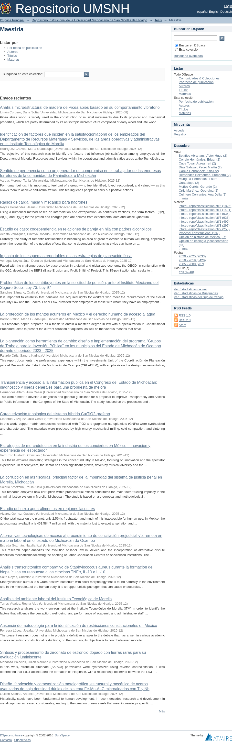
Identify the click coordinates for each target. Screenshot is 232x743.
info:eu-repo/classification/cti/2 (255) (204, 229)
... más (183, 198)
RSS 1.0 (184, 315)
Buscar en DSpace (190, 45)
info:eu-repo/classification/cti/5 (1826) (205, 206)
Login (228, 6)
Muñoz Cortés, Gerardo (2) (198, 186)
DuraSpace (62, 735)
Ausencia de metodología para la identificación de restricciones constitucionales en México (78, 625)
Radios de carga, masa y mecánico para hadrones (43, 202)
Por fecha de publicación (24, 48)
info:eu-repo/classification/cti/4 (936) (204, 214)
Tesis (158, 20)
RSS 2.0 (184, 320)
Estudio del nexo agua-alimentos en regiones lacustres (47, 509)
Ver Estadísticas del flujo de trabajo (198, 297)
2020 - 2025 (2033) (192, 256)
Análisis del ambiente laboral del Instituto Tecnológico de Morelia (56, 599)
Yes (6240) (186, 272)
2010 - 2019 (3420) (192, 260)
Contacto (6, 740)
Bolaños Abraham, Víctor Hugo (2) (203, 155)
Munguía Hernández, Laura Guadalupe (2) (198, 181)
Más (162, 711)
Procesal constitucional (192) (199, 233)
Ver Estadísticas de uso (190, 289)
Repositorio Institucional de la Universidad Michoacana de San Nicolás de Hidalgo (89, 20)
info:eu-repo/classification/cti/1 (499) (204, 221)
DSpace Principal (12, 20)
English (214, 11)
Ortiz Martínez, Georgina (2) (198, 190)
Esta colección (187, 49)
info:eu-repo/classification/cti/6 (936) (204, 217)
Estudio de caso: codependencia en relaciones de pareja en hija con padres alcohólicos (76, 229)
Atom (182, 325)
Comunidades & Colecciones (199, 78)
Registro (180, 134)
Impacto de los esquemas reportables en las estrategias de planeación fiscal (66, 256)
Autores (12, 52)
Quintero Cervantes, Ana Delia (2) (202, 194)
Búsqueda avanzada (188, 56)
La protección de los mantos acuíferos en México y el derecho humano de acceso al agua (77, 314)
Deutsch (226, 11)
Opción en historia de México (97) (202, 237)
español (202, 11)
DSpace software (11, 735)
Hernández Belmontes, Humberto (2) (205, 175)
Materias (13, 59)
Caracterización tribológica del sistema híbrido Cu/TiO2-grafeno (55, 414)
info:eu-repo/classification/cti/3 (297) (204, 225)
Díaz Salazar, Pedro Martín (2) (200, 167)
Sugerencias (22, 740)
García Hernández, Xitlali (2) (199, 171)
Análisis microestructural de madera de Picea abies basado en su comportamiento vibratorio (80, 107)
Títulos (12, 55)
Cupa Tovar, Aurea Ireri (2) (197, 163)
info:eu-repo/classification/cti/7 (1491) (205, 210)
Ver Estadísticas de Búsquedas (196, 293)
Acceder (180, 130)
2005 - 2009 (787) (191, 264)
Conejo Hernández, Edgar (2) (199, 159)
